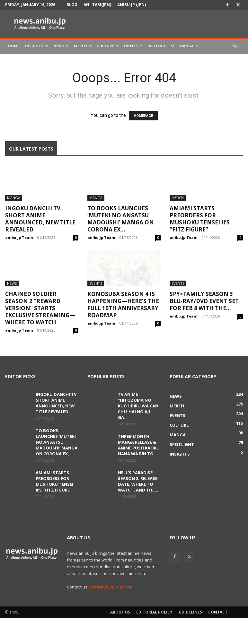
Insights (36, 45)
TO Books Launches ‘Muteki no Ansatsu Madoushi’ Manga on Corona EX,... (120, 219)
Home (13, 45)
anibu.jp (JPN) (131, 4)
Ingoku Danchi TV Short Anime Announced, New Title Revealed (40, 219)
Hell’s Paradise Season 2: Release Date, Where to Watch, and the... (138, 481)
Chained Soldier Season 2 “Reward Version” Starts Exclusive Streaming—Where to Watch (40, 308)
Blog (71, 4)
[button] (235, 46)
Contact (217, 612)
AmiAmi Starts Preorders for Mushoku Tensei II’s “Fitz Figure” (200, 219)
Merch (83, 45)
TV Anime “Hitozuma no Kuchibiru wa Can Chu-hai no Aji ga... (138, 405)
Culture (108, 45)
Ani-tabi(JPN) (97, 4)
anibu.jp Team (19, 237)
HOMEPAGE (143, 116)
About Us (120, 612)
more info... (138, 573)
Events (133, 45)
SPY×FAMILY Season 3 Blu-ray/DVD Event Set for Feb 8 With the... (204, 301)
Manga (189, 45)
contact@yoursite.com (110, 587)
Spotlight (161, 45)
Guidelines (190, 612)
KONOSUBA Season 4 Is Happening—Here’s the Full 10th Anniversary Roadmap (123, 304)
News (61, 45)
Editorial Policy (154, 612)
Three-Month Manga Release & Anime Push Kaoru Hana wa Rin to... (139, 445)
